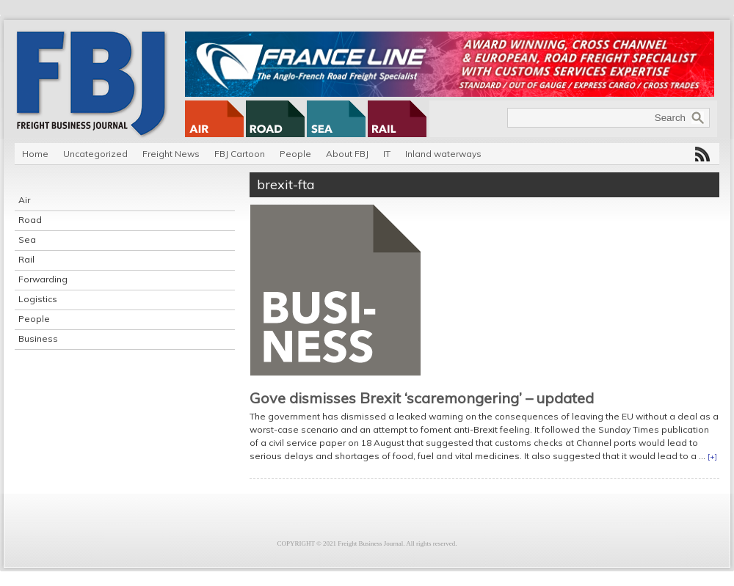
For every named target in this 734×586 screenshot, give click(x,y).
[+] (712, 456)
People (295, 153)
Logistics (37, 298)
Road (30, 219)
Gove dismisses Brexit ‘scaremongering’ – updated (422, 398)
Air (24, 199)
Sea (27, 239)
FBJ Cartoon (239, 153)
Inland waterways (443, 153)
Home (35, 153)
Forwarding (43, 279)
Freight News (171, 153)
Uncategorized (95, 153)
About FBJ (347, 153)
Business (38, 338)
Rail (26, 259)
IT (386, 153)
